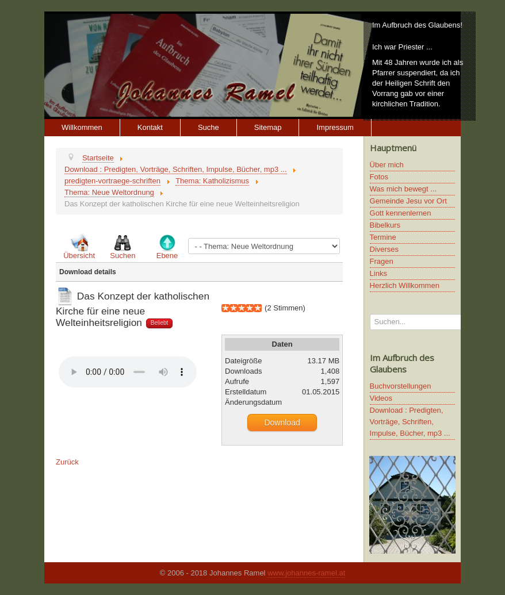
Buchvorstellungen (400, 386)
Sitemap (268, 127)
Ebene (167, 255)
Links (378, 273)
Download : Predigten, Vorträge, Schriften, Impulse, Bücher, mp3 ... (410, 421)
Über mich (387, 164)
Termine (383, 237)
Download (282, 422)
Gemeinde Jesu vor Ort (408, 201)
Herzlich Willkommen (404, 285)
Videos (381, 398)
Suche (208, 127)
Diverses (384, 249)
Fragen (381, 261)
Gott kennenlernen (400, 213)
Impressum (334, 127)
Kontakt (150, 127)
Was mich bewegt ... (403, 189)
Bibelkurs (385, 225)
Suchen (122, 255)
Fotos (379, 176)
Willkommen (82, 127)
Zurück (67, 462)
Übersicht (79, 255)
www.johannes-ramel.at (306, 573)
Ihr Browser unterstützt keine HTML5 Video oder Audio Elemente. (128, 371)
